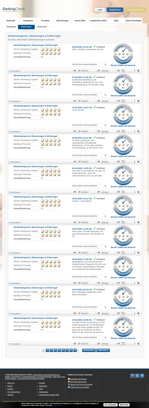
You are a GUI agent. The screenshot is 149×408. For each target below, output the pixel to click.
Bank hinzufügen (133, 20)
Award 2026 (79, 20)
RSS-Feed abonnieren (78, 382)
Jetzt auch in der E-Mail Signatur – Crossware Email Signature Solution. (35, 378)
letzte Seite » (103, 350)
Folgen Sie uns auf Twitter (79, 387)
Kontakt (42, 383)
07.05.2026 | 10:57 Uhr (82, 107)
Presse (10, 386)
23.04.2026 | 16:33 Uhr (82, 289)
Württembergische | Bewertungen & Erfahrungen (34, 36)
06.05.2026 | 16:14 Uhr (82, 138)
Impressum (43, 386)
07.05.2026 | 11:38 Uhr (82, 77)
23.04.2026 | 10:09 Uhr (82, 320)
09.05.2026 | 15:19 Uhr (82, 47)
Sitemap (11, 395)
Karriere (10, 389)
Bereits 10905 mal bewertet (123, 65)
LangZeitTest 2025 (97, 20)
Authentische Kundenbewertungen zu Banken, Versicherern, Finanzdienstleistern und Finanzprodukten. (32, 376)
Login (99, 10)
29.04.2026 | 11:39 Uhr (82, 259)
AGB (41, 389)
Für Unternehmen (136, 10)
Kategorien (27, 20)
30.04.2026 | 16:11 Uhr (82, 198)
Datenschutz (43, 392)
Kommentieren (15, 71)
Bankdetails (11, 27)
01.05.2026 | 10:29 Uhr (82, 168)
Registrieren (115, 10)
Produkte (44, 20)
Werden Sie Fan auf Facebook (81, 384)
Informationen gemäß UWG (49, 395)
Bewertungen (62, 20)
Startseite (10, 20)
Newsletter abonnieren (78, 379)
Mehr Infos (124, 405)
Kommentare (42, 27)
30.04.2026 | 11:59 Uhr (82, 229)
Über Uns (11, 383)
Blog (116, 20)
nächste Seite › (89, 350)
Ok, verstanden (110, 405)
